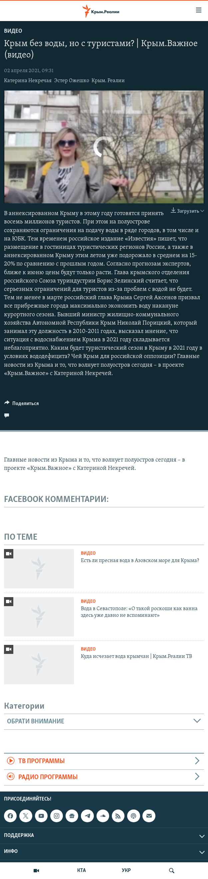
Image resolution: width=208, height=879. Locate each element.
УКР (126, 870)
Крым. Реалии (108, 80)
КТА (81, 870)
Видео (13, 31)
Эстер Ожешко (71, 80)
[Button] (21, 405)
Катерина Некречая (28, 80)
